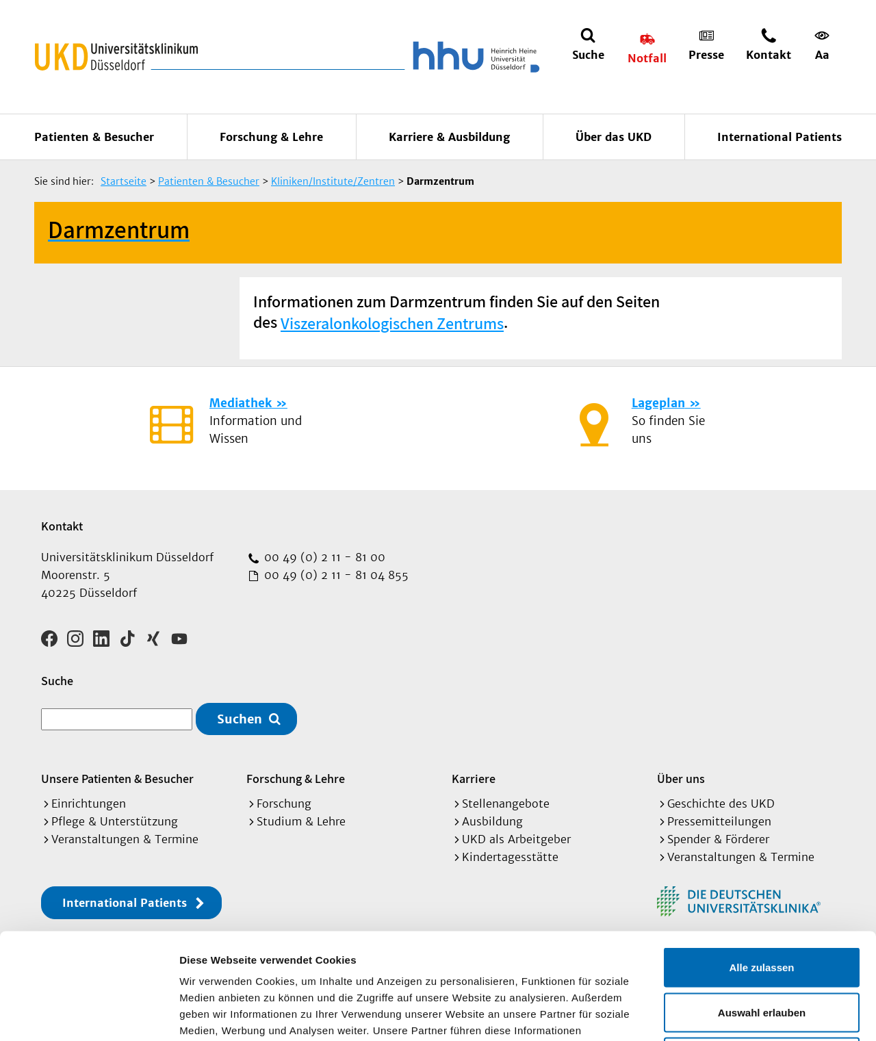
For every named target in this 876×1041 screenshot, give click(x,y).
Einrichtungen (88, 803)
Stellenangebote (506, 803)
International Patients (779, 137)
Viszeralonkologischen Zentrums (392, 323)
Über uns (681, 778)
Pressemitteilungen (719, 821)
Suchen (239, 719)
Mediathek (240, 403)
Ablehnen (761, 951)
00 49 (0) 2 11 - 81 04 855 (335, 575)
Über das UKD (614, 137)
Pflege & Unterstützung (114, 821)
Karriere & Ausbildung (449, 137)
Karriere (473, 778)
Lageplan (658, 403)
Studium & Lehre (301, 821)
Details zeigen (727, 1014)
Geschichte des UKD (721, 803)
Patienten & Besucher (94, 137)
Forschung (284, 803)
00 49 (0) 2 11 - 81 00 (323, 557)
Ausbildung (492, 821)
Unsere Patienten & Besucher (117, 778)
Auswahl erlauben (762, 906)
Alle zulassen (761, 861)
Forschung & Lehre (271, 137)
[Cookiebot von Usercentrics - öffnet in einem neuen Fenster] (89, 1014)
